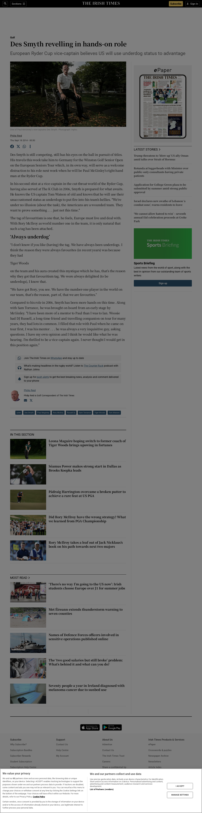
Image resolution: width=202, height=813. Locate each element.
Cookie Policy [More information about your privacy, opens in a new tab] (39, 797)
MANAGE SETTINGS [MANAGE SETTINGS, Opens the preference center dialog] (180, 795)
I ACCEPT (180, 786)
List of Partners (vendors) (102, 789)
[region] (101, 791)
